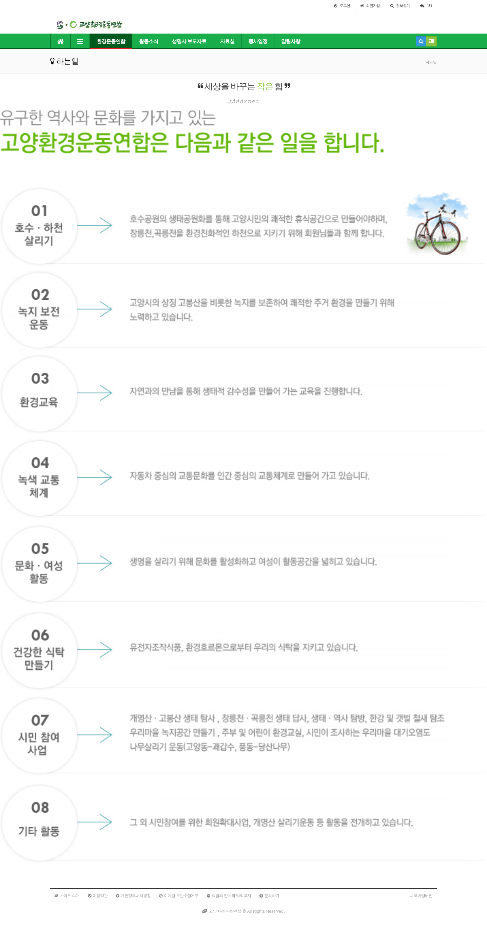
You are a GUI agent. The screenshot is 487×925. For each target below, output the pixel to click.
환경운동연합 (111, 41)
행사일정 (257, 41)
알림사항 (290, 41)
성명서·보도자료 (189, 41)
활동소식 (148, 41)
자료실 (227, 41)
